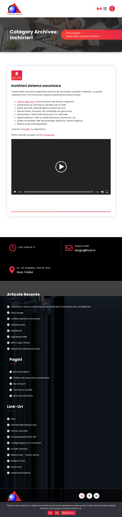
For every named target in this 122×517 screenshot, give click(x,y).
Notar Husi (16, 466)
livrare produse (21, 371)
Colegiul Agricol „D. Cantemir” (26, 442)
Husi (13, 418)
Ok (50, 513)
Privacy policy (68, 513)
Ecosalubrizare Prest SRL (23, 436)
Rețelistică (16, 330)
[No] (118, 509)
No (57, 513)
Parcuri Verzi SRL (19, 430)
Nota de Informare (23, 395)
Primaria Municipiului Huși (23, 424)
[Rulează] (15, 191)
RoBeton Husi (18, 460)
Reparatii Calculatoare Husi (25, 348)
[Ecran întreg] (107, 191)
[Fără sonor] (102, 191)
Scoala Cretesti (19, 448)
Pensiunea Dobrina (20, 472)
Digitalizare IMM (19, 336)
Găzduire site (18, 324)
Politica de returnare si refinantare (31, 377)
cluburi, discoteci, (26, 101)
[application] (61, 167)
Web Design (17, 312)
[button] (61, 166)
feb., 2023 (16, 75)
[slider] (58, 192)
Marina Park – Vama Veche (25, 454)
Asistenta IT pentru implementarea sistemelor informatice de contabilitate (51, 306)
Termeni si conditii (22, 389)
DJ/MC (26, 129)
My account (19, 383)
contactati (48, 134)
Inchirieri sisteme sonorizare (36, 85)
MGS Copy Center (20, 342)
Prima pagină (73, 32)
